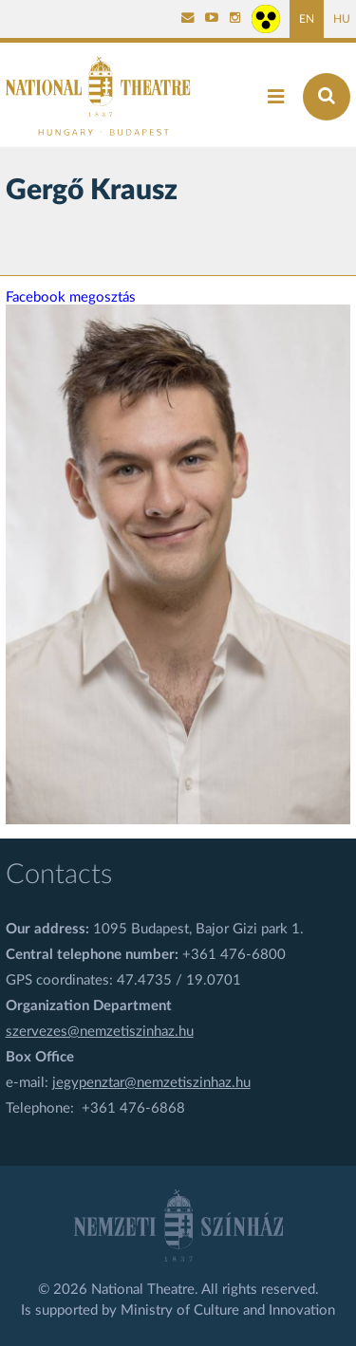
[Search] (326, 96)
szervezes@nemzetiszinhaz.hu (100, 1031)
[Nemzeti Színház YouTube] (211, 19)
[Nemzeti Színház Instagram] (235, 19)
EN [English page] (306, 19)
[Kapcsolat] (188, 19)
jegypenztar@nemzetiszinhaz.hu (151, 1083)
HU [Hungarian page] (341, 19)
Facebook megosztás (71, 297)
